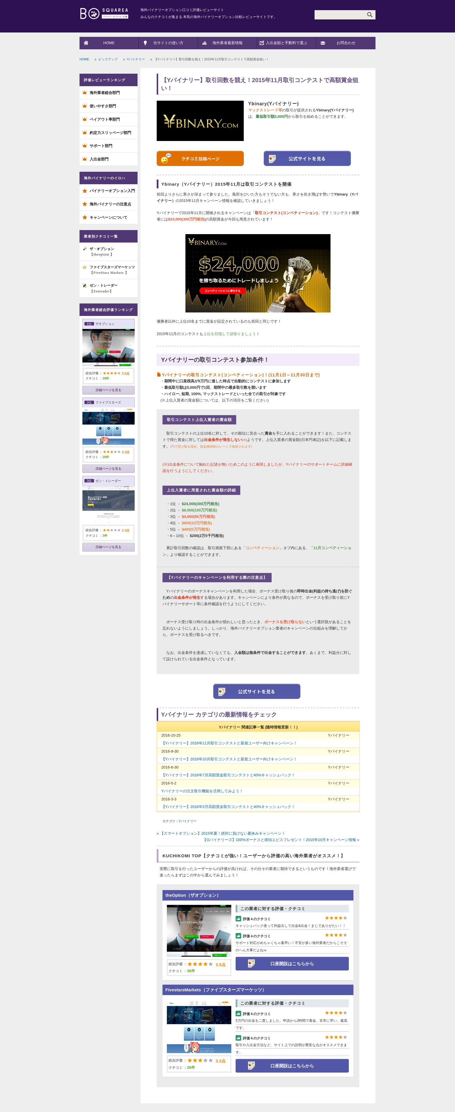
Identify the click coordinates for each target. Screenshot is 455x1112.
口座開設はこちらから (292, 963)
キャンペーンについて (108, 217)
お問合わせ (346, 43)
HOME (109, 43)
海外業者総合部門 (105, 93)
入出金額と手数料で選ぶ (286, 43)
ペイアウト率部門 (105, 119)
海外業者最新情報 (227, 43)
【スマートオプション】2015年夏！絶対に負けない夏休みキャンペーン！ (222, 833)
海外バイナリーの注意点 (110, 204)
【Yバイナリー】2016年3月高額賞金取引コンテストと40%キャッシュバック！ (228, 806)
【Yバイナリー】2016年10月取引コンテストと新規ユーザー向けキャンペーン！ (229, 759)
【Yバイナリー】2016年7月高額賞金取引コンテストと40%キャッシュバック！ (228, 775)
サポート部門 (101, 146)
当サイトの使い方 (168, 43)
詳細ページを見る (108, 390)
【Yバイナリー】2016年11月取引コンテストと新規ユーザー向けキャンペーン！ (229, 743)
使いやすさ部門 (103, 106)
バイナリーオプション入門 (112, 191)
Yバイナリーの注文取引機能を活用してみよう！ (202, 791)
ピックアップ (108, 59)
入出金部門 (99, 159)
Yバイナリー (136, 59)
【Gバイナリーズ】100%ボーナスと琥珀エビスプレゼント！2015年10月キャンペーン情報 (279, 840)
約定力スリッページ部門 (110, 133)
